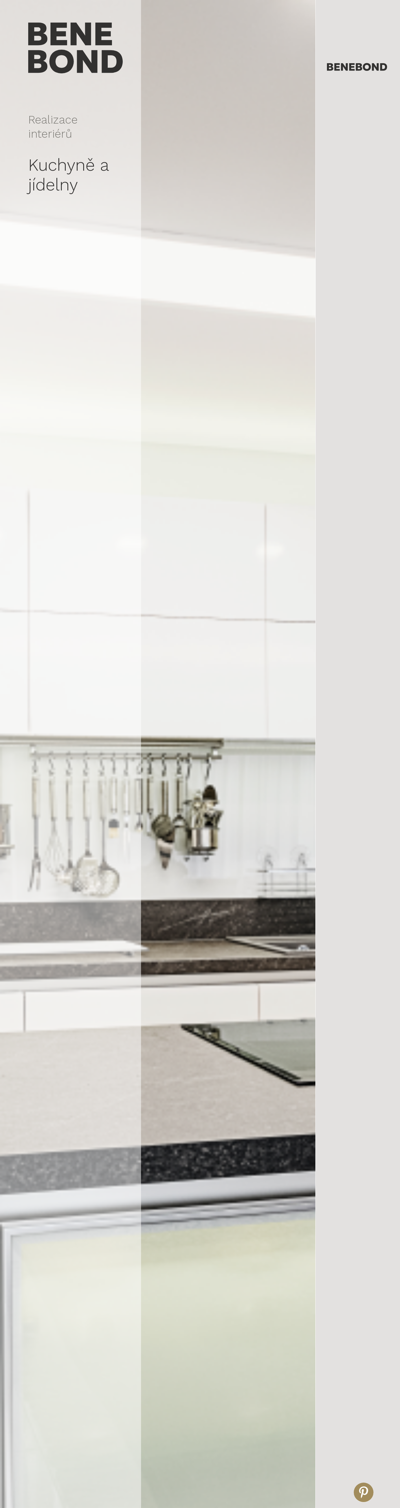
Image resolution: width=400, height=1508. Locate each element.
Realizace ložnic (342, 152)
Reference (338, 183)
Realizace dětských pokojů (352, 172)
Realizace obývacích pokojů (353, 132)
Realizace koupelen (345, 162)
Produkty (337, 208)
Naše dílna (338, 196)
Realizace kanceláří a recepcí (354, 113)
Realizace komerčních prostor (355, 122)
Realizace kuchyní (343, 142)
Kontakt (335, 220)
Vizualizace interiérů (348, 89)
